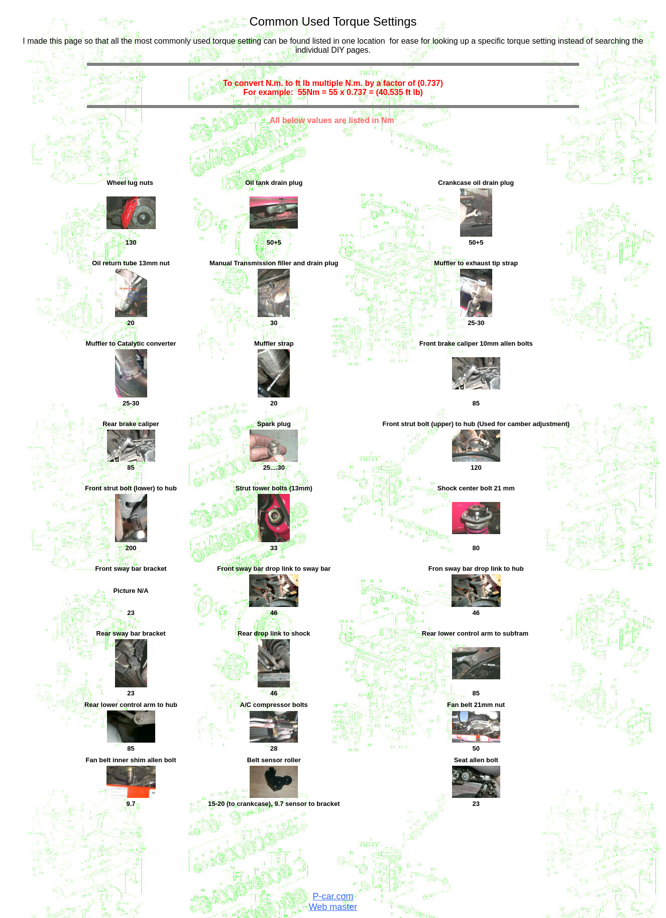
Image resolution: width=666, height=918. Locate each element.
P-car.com (332, 896)
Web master (333, 907)
